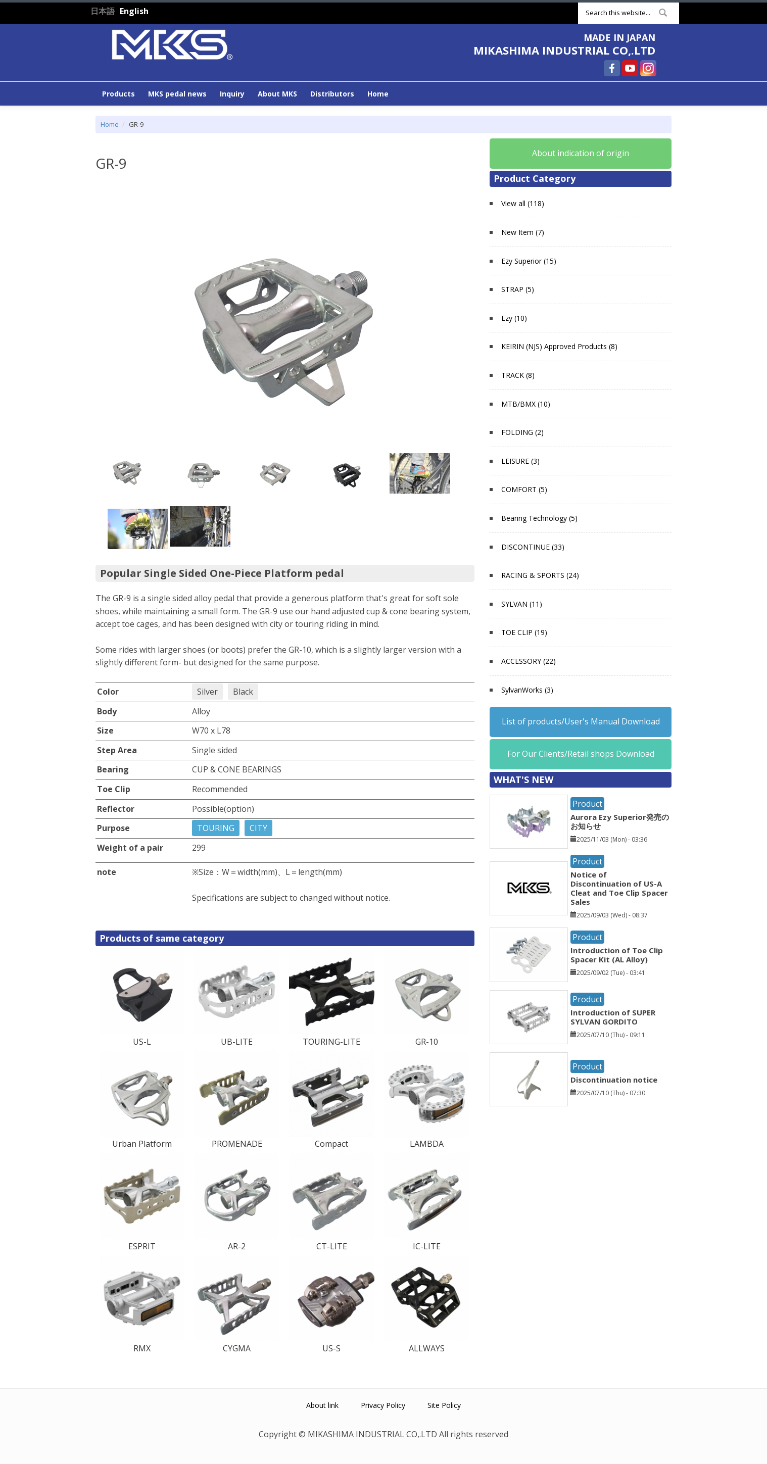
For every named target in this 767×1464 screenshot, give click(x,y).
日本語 (102, 11)
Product (587, 803)
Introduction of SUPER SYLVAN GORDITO (612, 1017)
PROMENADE (237, 1143)
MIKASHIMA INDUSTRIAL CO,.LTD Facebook (612, 68)
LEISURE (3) (520, 461)
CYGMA (237, 1348)
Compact (331, 1143)
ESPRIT (142, 1246)
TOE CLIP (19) (524, 632)
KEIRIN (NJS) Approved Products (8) (559, 346)
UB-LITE (237, 1041)
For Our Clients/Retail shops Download (580, 753)
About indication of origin (580, 153)
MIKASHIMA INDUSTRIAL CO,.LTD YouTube (630, 68)
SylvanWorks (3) (527, 690)
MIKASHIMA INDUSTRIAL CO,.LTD (564, 50)
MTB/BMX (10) (525, 404)
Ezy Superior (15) (528, 261)
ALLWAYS (427, 1348)
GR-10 (426, 1041)
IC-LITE (427, 1246)
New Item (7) (522, 232)
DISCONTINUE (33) (532, 547)
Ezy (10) (514, 318)
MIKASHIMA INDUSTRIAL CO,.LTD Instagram (648, 68)
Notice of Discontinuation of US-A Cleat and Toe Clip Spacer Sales (619, 888)
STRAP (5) (517, 289)
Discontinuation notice (613, 1080)
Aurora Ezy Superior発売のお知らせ (619, 821)
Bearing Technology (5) (539, 518)
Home (378, 94)
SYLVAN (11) (521, 604)
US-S (331, 1348)
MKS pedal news (177, 94)
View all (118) (522, 203)
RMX (142, 1348)
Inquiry (232, 94)
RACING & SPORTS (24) (540, 575)
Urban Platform (142, 1143)
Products (118, 94)
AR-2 (237, 1246)
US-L (142, 1041)
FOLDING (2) (522, 432)
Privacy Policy (383, 1405)
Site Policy (444, 1405)
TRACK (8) (518, 375)
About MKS (277, 94)
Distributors (332, 94)
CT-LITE (331, 1246)
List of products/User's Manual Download (581, 721)
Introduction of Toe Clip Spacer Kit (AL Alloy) (616, 954)
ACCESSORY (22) (528, 661)
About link (322, 1405)
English (134, 11)
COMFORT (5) (524, 489)
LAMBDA (427, 1143)
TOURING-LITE (331, 1041)
